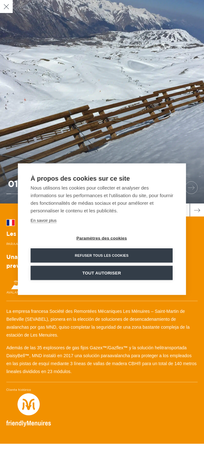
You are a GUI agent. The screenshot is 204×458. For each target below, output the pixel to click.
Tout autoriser (101, 272)
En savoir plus (44, 220)
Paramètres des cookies (101, 237)
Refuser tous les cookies (101, 255)
